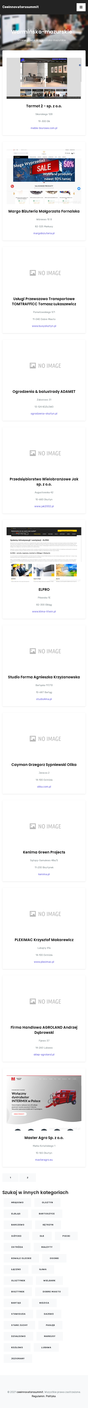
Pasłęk (50, 1325)
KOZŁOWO (17, 1347)
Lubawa (46, 1347)
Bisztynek (17, 1291)
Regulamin (38, 1396)
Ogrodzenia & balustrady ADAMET (44, 391)
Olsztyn (47, 1202)
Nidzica (44, 1303)
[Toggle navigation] (81, 7)
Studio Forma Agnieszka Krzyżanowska (44, 677)
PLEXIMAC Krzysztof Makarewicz (44, 939)
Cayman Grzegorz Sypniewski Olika (44, 764)
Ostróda (17, 1247)
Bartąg (16, 1303)
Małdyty (47, 1247)
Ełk (42, 1236)
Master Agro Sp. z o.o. (44, 1137)
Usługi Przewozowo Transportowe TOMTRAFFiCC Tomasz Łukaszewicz (44, 301)
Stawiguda (18, 1314)
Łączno (16, 1269)
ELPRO (44, 589)
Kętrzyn (48, 1225)
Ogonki (54, 1258)
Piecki (66, 1236)
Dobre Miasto (52, 1291)
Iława (43, 1269)
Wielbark (49, 1280)
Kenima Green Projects (44, 852)
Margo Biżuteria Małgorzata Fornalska (44, 211)
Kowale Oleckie (21, 1258)
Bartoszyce (47, 1213)
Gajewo (49, 1314)
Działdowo (18, 1336)
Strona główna (26, 40)
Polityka (51, 1396)
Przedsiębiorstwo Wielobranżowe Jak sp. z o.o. (44, 482)
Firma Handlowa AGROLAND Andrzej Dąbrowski (44, 1030)
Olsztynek (18, 1280)
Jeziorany (18, 1358)
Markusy (49, 1336)
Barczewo (17, 1225)
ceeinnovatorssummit (20, 7)
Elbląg (16, 1213)
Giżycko (16, 1236)
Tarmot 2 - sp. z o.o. (44, 106)
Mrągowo (17, 1202)
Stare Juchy (19, 1325)
